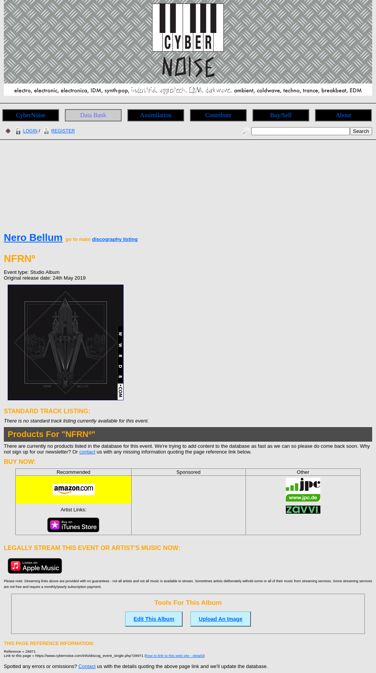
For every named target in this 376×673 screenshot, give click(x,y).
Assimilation (156, 115)
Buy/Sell (281, 115)
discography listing (115, 239)
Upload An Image (220, 619)
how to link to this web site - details (174, 655)
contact (87, 452)
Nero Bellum (33, 237)
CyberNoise (30, 115)
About (343, 115)
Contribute (218, 115)
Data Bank (93, 115)
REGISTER (58, 131)
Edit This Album (154, 619)
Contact (87, 666)
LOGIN (25, 131)
